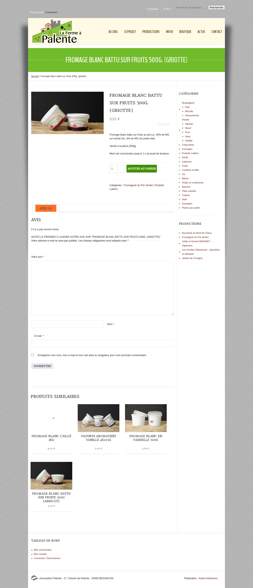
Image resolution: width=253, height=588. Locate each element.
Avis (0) (46, 208)
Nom (110, 324)
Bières (185, 178)
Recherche (216, 7)
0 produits (153, 9)
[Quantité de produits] (114, 169)
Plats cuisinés (189, 191)
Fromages (187, 149)
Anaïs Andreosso (208, 578)
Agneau (189, 124)
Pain (187, 107)
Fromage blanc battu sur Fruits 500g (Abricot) (51, 497)
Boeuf (188, 128)
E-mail (39, 336)
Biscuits (189, 111)
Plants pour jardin (191, 207)
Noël (184, 199)
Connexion (51, 12)
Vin (183, 174)
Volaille (188, 140)
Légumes (186, 161)
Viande (185, 119)
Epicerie (186, 187)
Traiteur (186, 195)
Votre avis (37, 256)
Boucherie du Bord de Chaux (197, 233)
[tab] (46, 208)
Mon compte (40, 554)
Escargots (187, 203)
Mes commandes (43, 550)
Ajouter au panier (142, 168)
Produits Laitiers (190, 153)
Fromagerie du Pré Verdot (138, 185)
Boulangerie (188, 103)
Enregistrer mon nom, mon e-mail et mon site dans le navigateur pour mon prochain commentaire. (92, 355)
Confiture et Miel (190, 170)
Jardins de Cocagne (192, 258)
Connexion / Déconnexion (47, 558)
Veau (187, 136)
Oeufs (185, 157)
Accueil (35, 76)
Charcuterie (188, 145)
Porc (187, 132)
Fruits (185, 166)
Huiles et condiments (192, 182)
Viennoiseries (192, 115)
